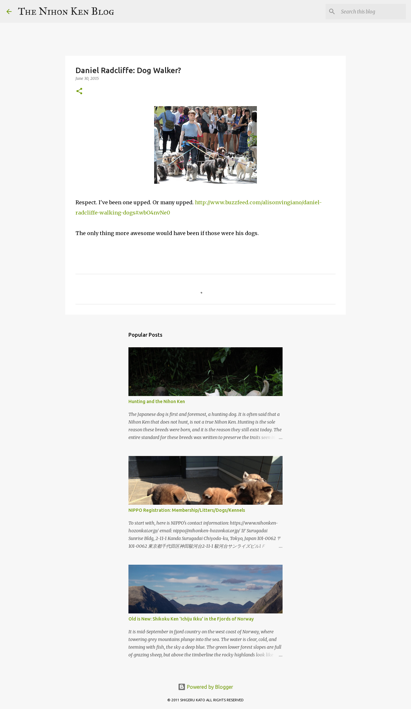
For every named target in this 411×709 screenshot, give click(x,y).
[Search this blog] (372, 11)
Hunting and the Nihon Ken (156, 401)
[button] (79, 91)
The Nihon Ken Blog (66, 11)
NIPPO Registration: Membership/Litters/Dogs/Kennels (186, 510)
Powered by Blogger (205, 687)
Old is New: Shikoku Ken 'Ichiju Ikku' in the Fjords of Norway (191, 618)
